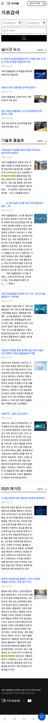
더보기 (42, 50)
